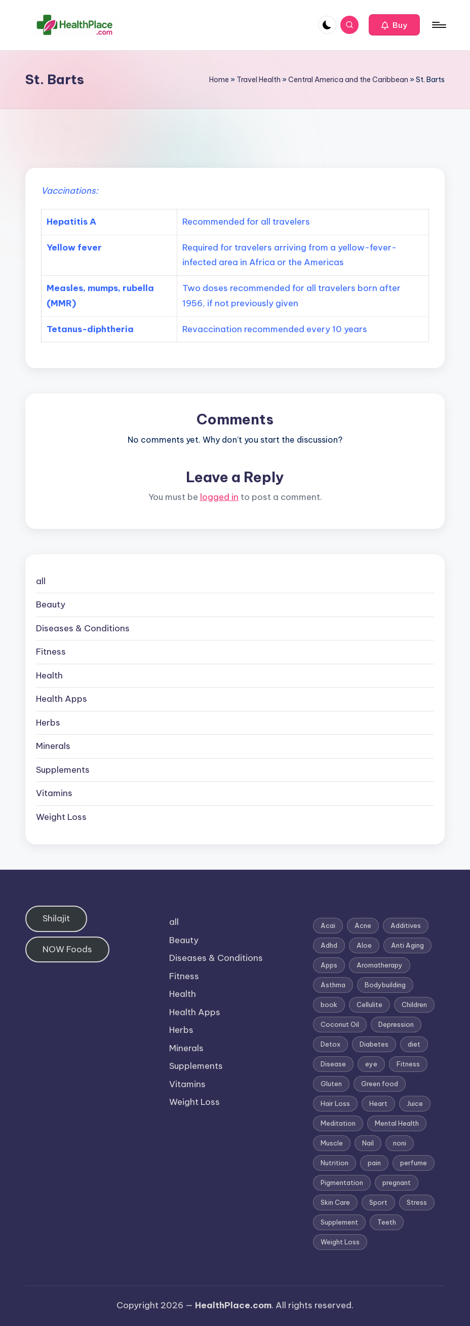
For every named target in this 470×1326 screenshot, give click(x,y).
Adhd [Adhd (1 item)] (329, 945)
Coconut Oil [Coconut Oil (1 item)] (340, 1024)
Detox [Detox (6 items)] (330, 1044)
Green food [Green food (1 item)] (379, 1084)
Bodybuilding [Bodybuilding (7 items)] (385, 985)
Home (219, 79)
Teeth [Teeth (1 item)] (386, 1222)
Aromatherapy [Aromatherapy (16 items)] (380, 965)
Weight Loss (61, 816)
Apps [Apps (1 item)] (329, 965)
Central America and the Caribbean (348, 79)
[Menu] (438, 24)
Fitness (51, 651)
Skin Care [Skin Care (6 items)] (335, 1202)
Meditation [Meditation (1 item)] (338, 1123)
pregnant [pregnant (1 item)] (396, 1182)
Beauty (50, 604)
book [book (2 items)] (329, 1004)
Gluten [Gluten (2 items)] (331, 1084)
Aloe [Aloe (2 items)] (364, 945)
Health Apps (61, 698)
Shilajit (56, 918)
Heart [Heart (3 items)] (378, 1103)
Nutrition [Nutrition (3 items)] (334, 1163)
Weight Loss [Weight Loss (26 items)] (340, 1242)
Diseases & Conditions (83, 628)
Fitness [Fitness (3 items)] (408, 1064)
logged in (219, 497)
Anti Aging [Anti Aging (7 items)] (407, 945)
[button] (394, 24)
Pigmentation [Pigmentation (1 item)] (342, 1182)
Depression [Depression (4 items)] (396, 1024)
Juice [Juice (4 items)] (415, 1103)
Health (49, 675)
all (41, 581)
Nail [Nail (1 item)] (368, 1143)
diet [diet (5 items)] (414, 1044)
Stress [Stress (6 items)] (417, 1202)
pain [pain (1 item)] (374, 1163)
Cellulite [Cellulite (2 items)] (369, 1004)
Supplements (63, 769)
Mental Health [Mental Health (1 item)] (397, 1123)
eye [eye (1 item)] (371, 1064)
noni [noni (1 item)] (399, 1143)
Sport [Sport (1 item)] (378, 1202)
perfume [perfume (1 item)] (413, 1163)
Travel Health (259, 79)
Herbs (48, 722)
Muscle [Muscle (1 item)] (332, 1143)
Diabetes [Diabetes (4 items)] (374, 1044)
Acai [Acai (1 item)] (328, 925)
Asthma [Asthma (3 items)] (333, 985)
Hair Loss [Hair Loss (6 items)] (335, 1103)
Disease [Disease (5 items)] (333, 1064)
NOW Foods (67, 949)
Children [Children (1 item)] (414, 1004)
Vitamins (54, 793)
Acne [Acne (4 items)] (363, 925)
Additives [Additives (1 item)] (405, 925)
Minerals (53, 745)
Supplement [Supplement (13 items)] (339, 1222)
